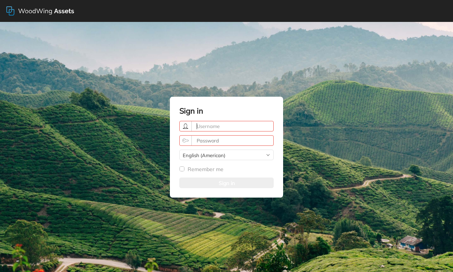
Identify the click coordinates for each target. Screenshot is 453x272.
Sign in (227, 183)
